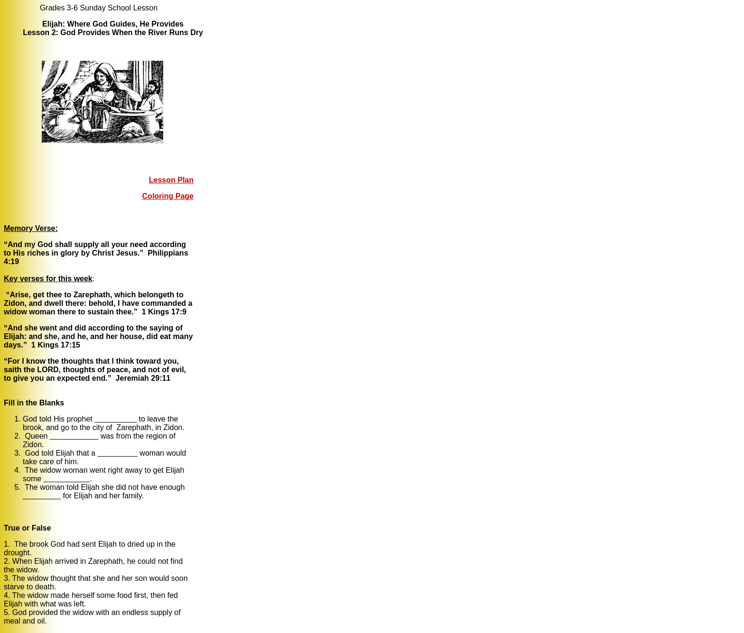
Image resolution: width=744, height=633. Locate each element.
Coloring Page (168, 196)
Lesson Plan (171, 180)
